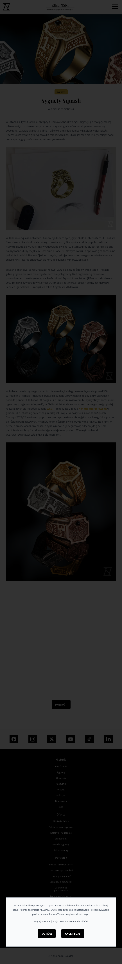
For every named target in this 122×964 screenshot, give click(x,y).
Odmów (47, 933)
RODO (85, 921)
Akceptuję (72, 933)
